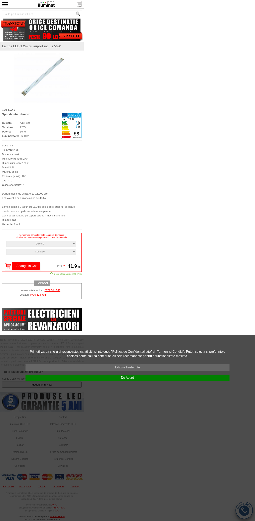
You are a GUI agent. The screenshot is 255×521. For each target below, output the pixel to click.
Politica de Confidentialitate (131, 351)
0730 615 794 (38, 294)
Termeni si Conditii (170, 351)
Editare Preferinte (127, 367)
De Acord (127, 377)
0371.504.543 (53, 290)
